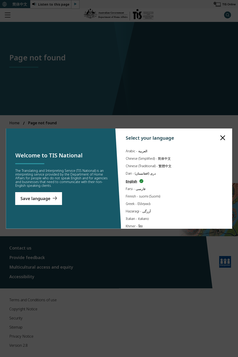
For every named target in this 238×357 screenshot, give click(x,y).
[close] (223, 138)
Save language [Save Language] (35, 198)
